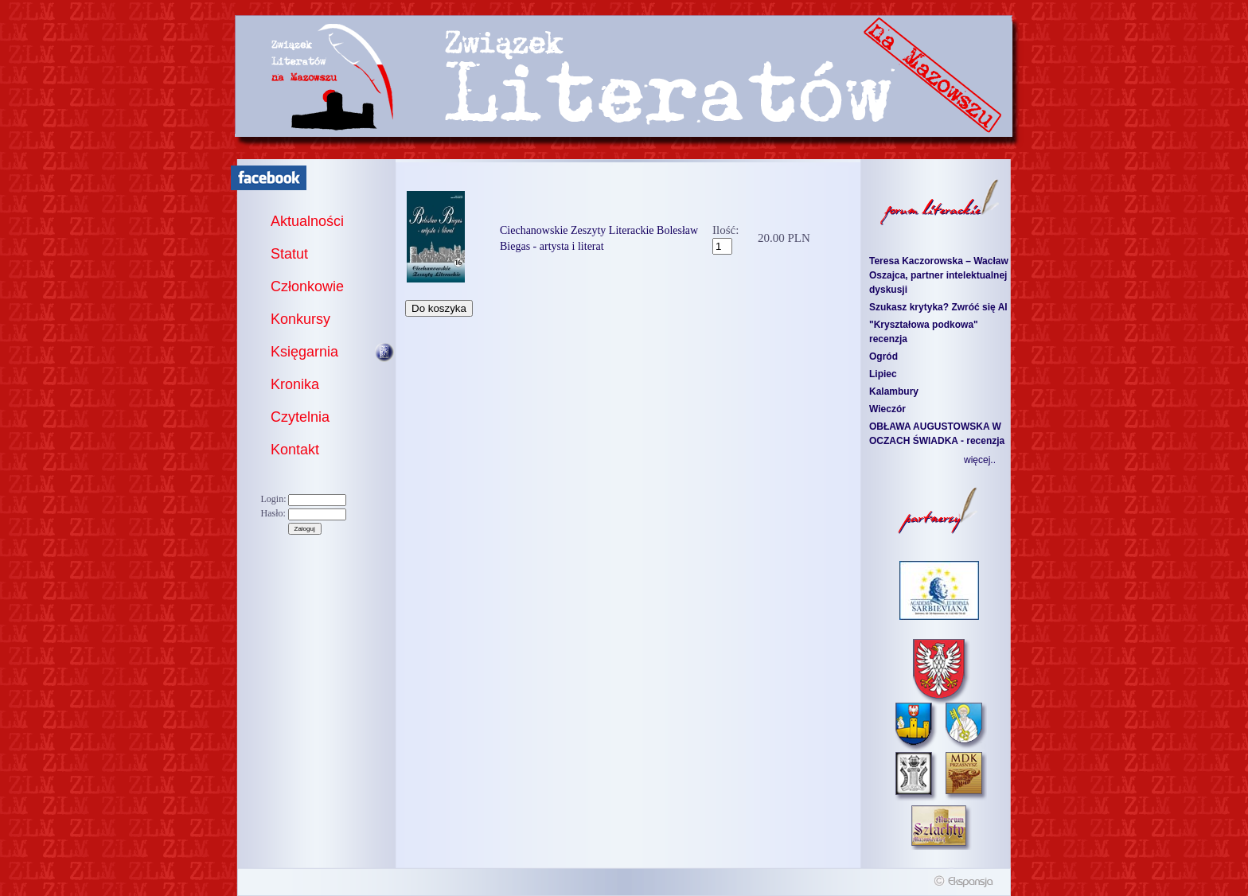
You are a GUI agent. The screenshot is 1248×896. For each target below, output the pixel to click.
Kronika (295, 384)
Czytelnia (300, 417)
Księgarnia (304, 352)
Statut (289, 254)
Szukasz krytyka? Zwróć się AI (938, 307)
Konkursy (300, 319)
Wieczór (887, 409)
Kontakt (295, 450)
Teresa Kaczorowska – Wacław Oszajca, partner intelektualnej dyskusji (938, 275)
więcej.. (980, 460)
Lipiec (883, 374)
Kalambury (893, 391)
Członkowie (307, 286)
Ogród (883, 356)
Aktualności (307, 221)
